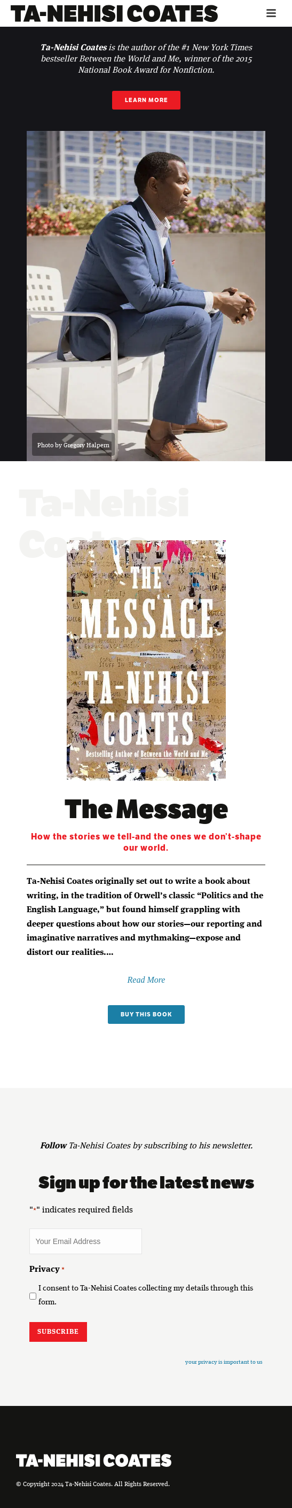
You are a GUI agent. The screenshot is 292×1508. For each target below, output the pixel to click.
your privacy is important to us (224, 1362)
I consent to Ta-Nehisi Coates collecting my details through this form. (145, 1296)
